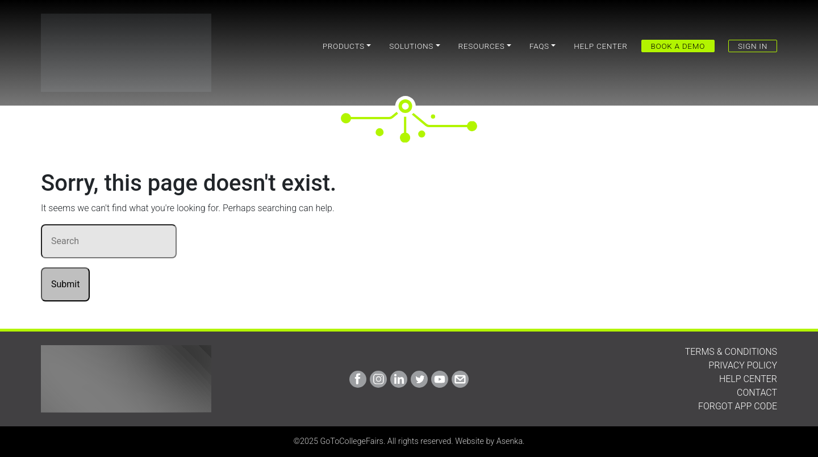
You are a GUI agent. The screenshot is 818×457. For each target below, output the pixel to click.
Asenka (509, 441)
